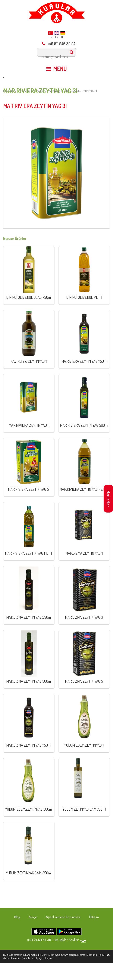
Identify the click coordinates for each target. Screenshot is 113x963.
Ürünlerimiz (25, 91)
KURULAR (8, 91)
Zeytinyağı (54, 91)
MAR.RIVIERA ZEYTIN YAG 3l (81, 91)
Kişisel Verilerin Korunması (63, 917)
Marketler (108, 498)
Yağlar (40, 91)
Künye (33, 917)
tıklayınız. (49, 958)
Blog (17, 917)
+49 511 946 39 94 (58, 43)
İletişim (94, 917)
